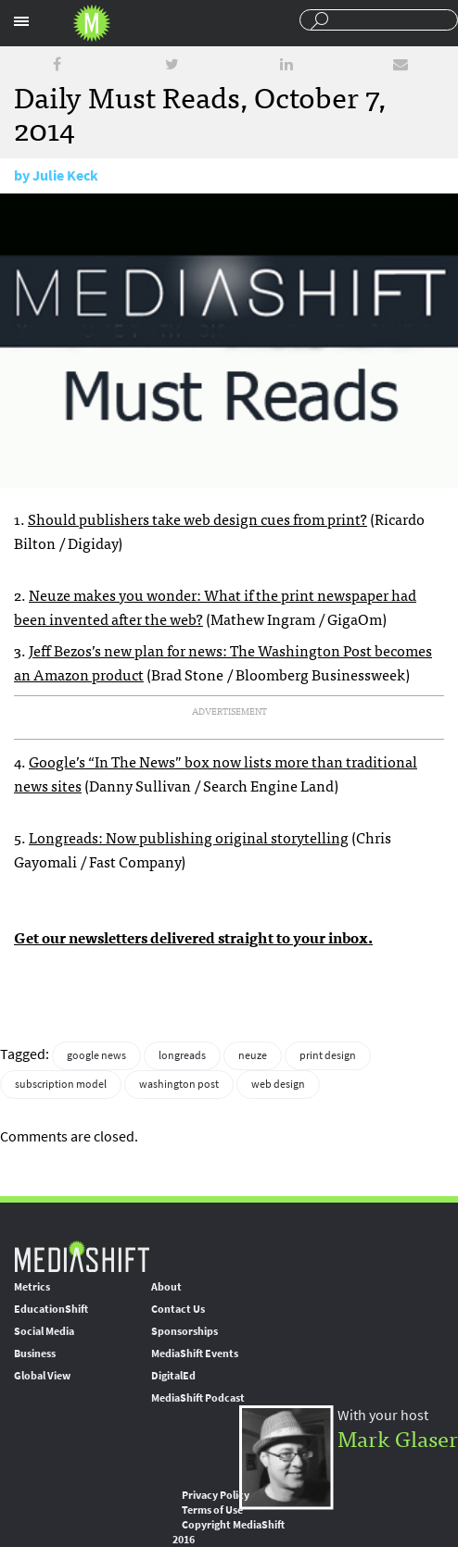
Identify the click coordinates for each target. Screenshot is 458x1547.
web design (278, 1084)
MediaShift (81, 1256)
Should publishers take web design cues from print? (197, 518)
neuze (252, 1055)
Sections (21, 21)
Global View (42, 1375)
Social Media (44, 1331)
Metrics (32, 1286)
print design (327, 1055)
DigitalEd (173, 1375)
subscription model (61, 1084)
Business (35, 1353)
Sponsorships (184, 1331)
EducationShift (51, 1309)
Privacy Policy (215, 1495)
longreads (182, 1055)
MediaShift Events (194, 1353)
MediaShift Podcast (198, 1398)
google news (96, 1055)
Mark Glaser (397, 1437)
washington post (179, 1084)
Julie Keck (65, 175)
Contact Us (178, 1309)
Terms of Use (212, 1510)
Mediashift (91, 23)
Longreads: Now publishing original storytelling (189, 837)
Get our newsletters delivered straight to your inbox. (193, 937)
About (166, 1286)
